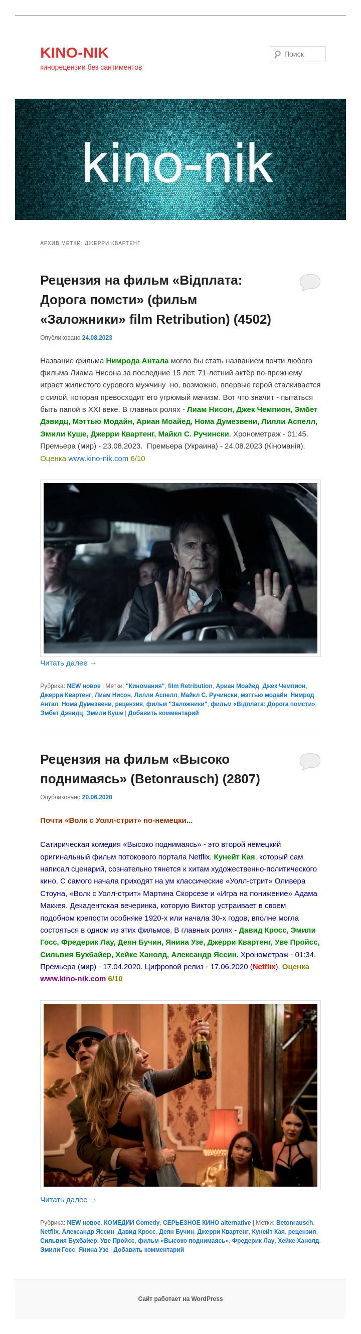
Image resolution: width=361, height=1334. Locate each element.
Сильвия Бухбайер (68, 1240)
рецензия (129, 704)
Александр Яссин (88, 1231)
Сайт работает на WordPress (180, 1298)
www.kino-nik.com (98, 458)
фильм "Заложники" (177, 704)
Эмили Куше (104, 713)
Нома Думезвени (87, 704)
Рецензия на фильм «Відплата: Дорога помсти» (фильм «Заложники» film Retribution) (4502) (155, 300)
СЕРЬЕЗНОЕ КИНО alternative (207, 1222)
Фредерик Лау (253, 1240)
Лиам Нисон (113, 695)
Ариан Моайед (237, 686)
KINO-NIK (74, 52)
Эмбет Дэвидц (61, 713)
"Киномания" (145, 686)
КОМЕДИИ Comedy (131, 1222)
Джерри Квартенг (65, 695)
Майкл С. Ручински (208, 695)
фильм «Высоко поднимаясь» (183, 1240)
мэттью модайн (264, 695)
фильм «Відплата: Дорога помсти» (263, 704)
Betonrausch (294, 1222)
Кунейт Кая (268, 1231)
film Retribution (190, 686)
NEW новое (83, 686)
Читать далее (68, 662)
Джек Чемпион (283, 686)
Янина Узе (94, 1249)
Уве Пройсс (117, 1240)
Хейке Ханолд (298, 1240)
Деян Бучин (176, 1231)
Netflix (49, 1231)
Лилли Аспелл (155, 695)
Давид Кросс (136, 1231)
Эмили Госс (57, 1249)
